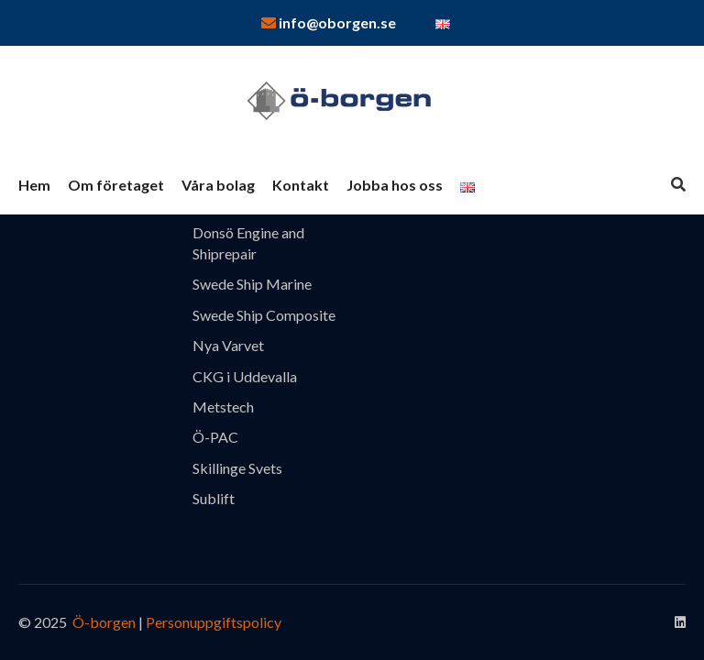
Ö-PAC (215, 437)
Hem (34, 184)
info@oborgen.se (328, 22)
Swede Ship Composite (264, 315)
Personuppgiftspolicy (213, 622)
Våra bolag (218, 184)
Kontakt (300, 184)
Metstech (223, 406)
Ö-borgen (103, 622)
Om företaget (116, 184)
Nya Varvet (228, 345)
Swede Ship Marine (252, 283)
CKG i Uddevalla (244, 376)
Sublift (213, 498)
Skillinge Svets (237, 468)
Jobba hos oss (394, 184)
